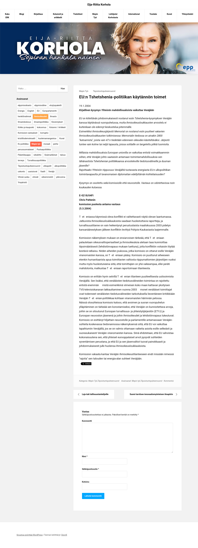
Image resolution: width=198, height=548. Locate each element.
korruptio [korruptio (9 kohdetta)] (44, 133)
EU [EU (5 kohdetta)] (38, 111)
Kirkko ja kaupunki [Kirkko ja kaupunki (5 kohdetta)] (26, 127)
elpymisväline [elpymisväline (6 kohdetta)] (40, 105)
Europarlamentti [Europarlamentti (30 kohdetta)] (49, 111)
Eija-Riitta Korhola (99, 4)
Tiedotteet (77, 14)
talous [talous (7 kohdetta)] (63, 155)
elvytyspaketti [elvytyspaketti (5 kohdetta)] (55, 105)
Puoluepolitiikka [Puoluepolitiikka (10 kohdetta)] (44, 149)
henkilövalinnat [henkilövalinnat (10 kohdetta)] (24, 116)
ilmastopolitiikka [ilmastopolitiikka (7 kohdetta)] (41, 122)
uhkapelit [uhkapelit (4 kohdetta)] (47, 166)
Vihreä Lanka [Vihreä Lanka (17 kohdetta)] (23, 177)
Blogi (21, 14)
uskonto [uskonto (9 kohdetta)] (21, 171)
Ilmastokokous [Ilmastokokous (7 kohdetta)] (24, 122)
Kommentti (87, 421)
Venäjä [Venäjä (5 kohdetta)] (51, 171)
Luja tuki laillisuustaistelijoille (95, 394)
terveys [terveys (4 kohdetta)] (21, 160)
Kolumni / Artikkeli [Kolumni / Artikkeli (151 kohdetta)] (57, 127)
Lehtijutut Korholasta (113, 16)
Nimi (85, 456)
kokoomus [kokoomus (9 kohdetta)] (41, 127)
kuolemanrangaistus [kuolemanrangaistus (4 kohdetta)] (47, 138)
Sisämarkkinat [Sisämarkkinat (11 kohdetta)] (50, 155)
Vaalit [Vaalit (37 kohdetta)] (42, 171)
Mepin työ (136, 381)
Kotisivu (85, 482)
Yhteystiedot (187, 14)
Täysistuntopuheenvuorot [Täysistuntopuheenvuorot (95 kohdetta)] (29, 166)
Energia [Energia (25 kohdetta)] (21, 111)
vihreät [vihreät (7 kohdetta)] (35, 177)
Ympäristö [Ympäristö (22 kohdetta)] (22, 182)
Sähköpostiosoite (90, 469)
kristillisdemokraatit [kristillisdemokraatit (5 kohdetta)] (26, 138)
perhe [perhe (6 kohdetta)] (55, 144)
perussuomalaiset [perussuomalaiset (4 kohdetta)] (26, 149)
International (134, 14)
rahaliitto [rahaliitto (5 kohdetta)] (37, 155)
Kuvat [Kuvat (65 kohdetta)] (61, 138)
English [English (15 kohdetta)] (31, 111)
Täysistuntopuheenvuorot (104, 91)
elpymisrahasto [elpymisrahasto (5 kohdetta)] (24, 105)
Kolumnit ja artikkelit (58, 16)
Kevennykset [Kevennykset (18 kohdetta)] (57, 122)
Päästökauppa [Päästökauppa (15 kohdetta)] (24, 155)
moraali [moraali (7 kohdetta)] (46, 144)
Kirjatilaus (38, 14)
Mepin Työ (95, 16)
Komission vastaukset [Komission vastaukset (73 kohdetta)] (27, 133)
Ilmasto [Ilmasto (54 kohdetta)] (53, 116)
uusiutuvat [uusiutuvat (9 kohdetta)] (32, 171)
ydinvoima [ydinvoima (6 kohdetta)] (60, 177)
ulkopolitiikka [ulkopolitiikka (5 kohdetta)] (60, 166)
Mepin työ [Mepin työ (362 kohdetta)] (36, 144)
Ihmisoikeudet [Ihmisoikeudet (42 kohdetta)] (40, 116)
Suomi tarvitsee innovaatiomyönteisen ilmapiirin (151, 394)
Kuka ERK (7, 16)
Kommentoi (169, 381)
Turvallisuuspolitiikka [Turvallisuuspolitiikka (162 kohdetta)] (36, 160)
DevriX (64, 535)
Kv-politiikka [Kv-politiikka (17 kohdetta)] (23, 144)
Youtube (153, 14)
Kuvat (169, 14)
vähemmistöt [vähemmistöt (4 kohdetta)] (47, 177)
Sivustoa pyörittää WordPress (30, 535)
